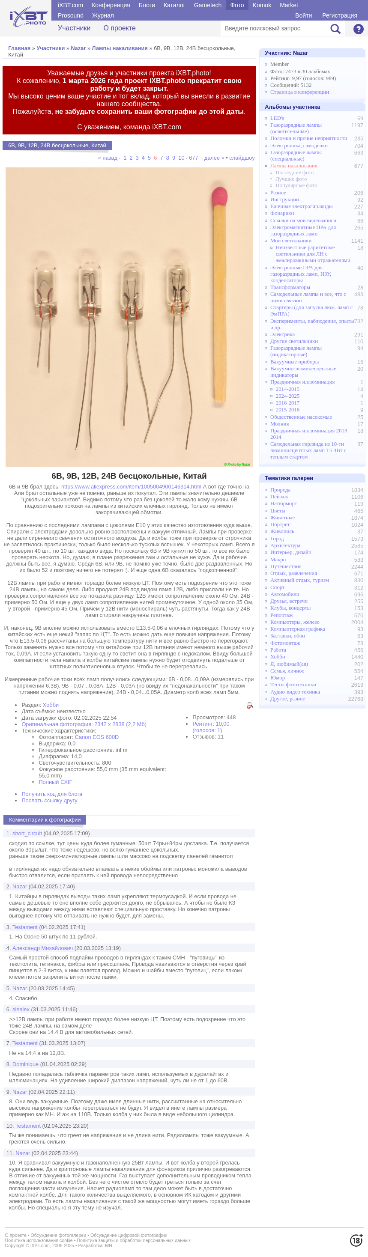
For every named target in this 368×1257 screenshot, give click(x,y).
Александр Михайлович (42, 948)
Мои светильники (290, 241)
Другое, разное (287, 699)
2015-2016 (287, 410)
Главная (19, 48)
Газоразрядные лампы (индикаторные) (296, 351)
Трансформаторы (290, 287)
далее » (214, 158)
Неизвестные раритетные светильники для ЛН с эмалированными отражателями (313, 253)
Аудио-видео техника (295, 692)
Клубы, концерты (290, 608)
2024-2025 (287, 396)
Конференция (111, 5)
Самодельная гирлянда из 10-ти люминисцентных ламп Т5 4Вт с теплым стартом (308, 450)
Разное (278, 193)
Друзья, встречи (289, 601)
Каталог (174, 5)
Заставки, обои (287, 636)
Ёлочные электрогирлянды (301, 206)
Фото (237, 5)
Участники (74, 28)
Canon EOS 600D (97, 737)
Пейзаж (279, 497)
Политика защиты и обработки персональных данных (134, 1240)
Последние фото (294, 173)
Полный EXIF (55, 782)
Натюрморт (283, 503)
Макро (278, 560)
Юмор (277, 678)
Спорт (277, 587)
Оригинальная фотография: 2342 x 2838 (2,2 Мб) (84, 724)
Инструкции (284, 200)
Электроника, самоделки (299, 146)
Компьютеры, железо (295, 622)
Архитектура (285, 545)
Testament (25, 927)
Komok (262, 5)
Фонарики (282, 213)
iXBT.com (70, 5)
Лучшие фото (291, 179)
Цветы (277, 511)
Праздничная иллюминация (302, 382)
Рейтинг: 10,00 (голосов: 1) (210, 727)
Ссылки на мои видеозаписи (303, 220)
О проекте (119, 28)
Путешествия (286, 566)
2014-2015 (287, 389)
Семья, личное (287, 671)
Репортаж (281, 615)
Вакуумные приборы (294, 362)
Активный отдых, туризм (299, 580)
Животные (282, 518)
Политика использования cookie (39, 1240)
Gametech (208, 5)
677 (194, 158)
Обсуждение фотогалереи (59, 1235)
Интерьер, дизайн (290, 552)
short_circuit (27, 833)
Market (289, 5)
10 (181, 158)
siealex (21, 1009)
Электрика (282, 334)
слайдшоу (241, 158)
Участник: (286, 53)
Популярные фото (296, 185)
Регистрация (339, 15)
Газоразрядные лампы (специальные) (296, 155)
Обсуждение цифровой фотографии (129, 1235)
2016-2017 (287, 403)
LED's (277, 118)
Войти (303, 15)
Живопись (282, 531)
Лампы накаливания (120, 48)
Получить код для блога (51, 794)
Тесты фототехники (293, 685)
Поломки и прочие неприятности (308, 138)
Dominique (25, 1064)
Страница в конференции (299, 92)
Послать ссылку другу (49, 800)
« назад (108, 158)
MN (108, 1245)
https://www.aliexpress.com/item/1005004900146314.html (131, 486)
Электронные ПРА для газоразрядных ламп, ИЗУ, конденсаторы (300, 274)
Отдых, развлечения (293, 573)
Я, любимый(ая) (289, 664)
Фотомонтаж (285, 643)
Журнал (103, 15)
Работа (278, 650)
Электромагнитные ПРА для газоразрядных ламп (303, 230)
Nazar (78, 48)
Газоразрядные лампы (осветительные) (296, 128)
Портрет (280, 524)
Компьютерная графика (297, 629)
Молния (279, 424)
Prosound (71, 15)
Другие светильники (294, 341)
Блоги (147, 5)
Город (277, 539)
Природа (280, 490)
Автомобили (284, 594)
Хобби (51, 705)
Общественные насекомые (301, 417)
